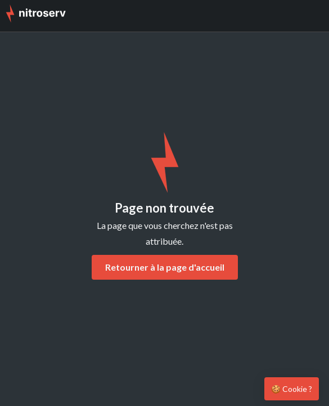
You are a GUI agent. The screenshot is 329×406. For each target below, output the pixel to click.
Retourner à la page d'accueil (164, 267)
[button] (312, 15)
